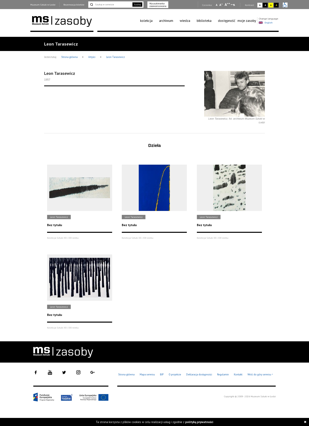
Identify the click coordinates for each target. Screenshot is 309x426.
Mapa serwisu (147, 374)
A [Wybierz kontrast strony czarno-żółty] (276, 5)
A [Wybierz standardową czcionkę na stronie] (221, 5)
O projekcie (175, 374)
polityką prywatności (199, 422)
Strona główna (69, 57)
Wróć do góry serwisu (260, 375)
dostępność (226, 20)
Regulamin (223, 374)
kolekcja (146, 20)
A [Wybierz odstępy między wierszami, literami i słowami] (234, 5)
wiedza (185, 20)
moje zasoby (246, 20)
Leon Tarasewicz (115, 57)
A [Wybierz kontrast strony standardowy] (260, 5)
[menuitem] (148, 20)
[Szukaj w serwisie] (110, 4)
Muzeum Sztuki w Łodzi (42, 4)
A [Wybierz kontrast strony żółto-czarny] (271, 5)
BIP (162, 374)
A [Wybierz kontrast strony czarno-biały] (265, 5)
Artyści (91, 57)
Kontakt (238, 374)
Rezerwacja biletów (73, 4)
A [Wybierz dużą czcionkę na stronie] (227, 4)
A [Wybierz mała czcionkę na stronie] (216, 5)
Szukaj (137, 4)
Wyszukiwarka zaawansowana (157, 4)
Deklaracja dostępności (199, 374)
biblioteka (204, 20)
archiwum (166, 20)
